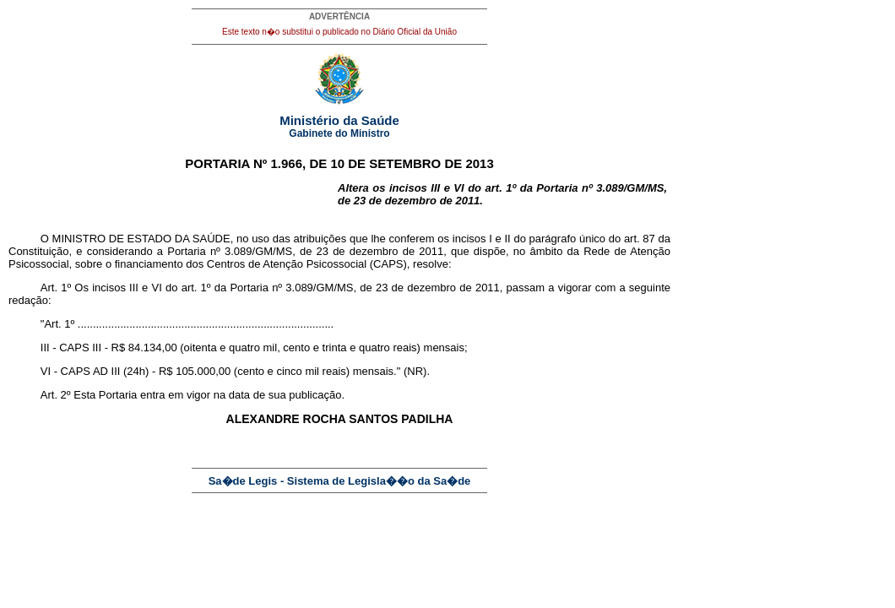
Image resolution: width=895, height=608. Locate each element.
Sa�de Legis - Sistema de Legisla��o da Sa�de (340, 481)
